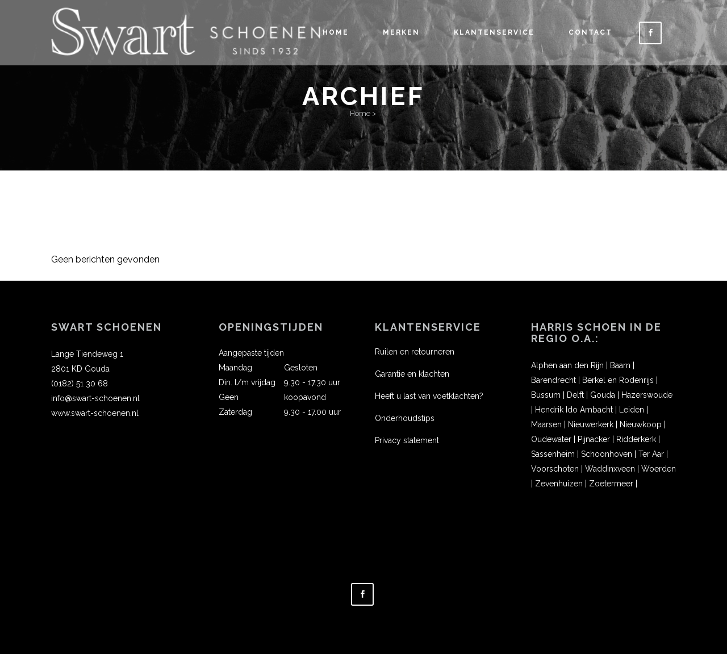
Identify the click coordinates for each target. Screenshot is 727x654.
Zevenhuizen (559, 483)
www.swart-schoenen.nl (95, 413)
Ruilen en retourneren (414, 351)
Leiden (631, 409)
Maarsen (546, 424)
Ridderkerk (636, 439)
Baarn (620, 365)
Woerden (658, 468)
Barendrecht (553, 380)
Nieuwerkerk (590, 424)
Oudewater (551, 439)
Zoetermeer (611, 483)
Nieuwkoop (641, 424)
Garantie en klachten (412, 373)
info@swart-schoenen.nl (95, 398)
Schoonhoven (606, 454)
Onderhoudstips (404, 418)
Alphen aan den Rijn (567, 365)
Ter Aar (651, 454)
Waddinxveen (610, 468)
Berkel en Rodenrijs (618, 380)
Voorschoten (555, 468)
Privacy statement (407, 440)
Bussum (546, 394)
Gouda (602, 394)
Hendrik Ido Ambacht (574, 409)
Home (360, 113)
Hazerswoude (646, 394)
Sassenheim (553, 454)
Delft (575, 394)
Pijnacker (594, 439)
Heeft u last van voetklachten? (429, 396)
